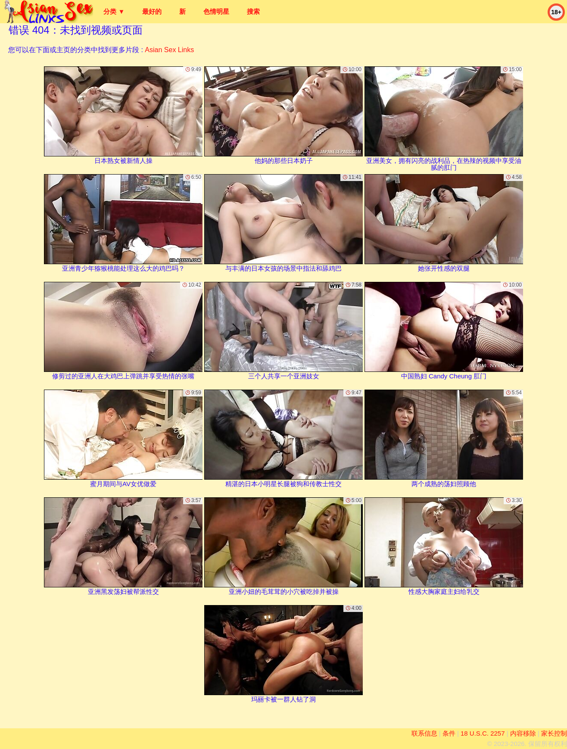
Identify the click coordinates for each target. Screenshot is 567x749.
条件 (448, 733)
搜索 (253, 11)
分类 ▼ (114, 11)
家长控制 (554, 733)
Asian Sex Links (169, 49)
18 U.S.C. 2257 (483, 733)
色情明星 (216, 11)
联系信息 (424, 733)
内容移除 (523, 733)
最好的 (152, 11)
